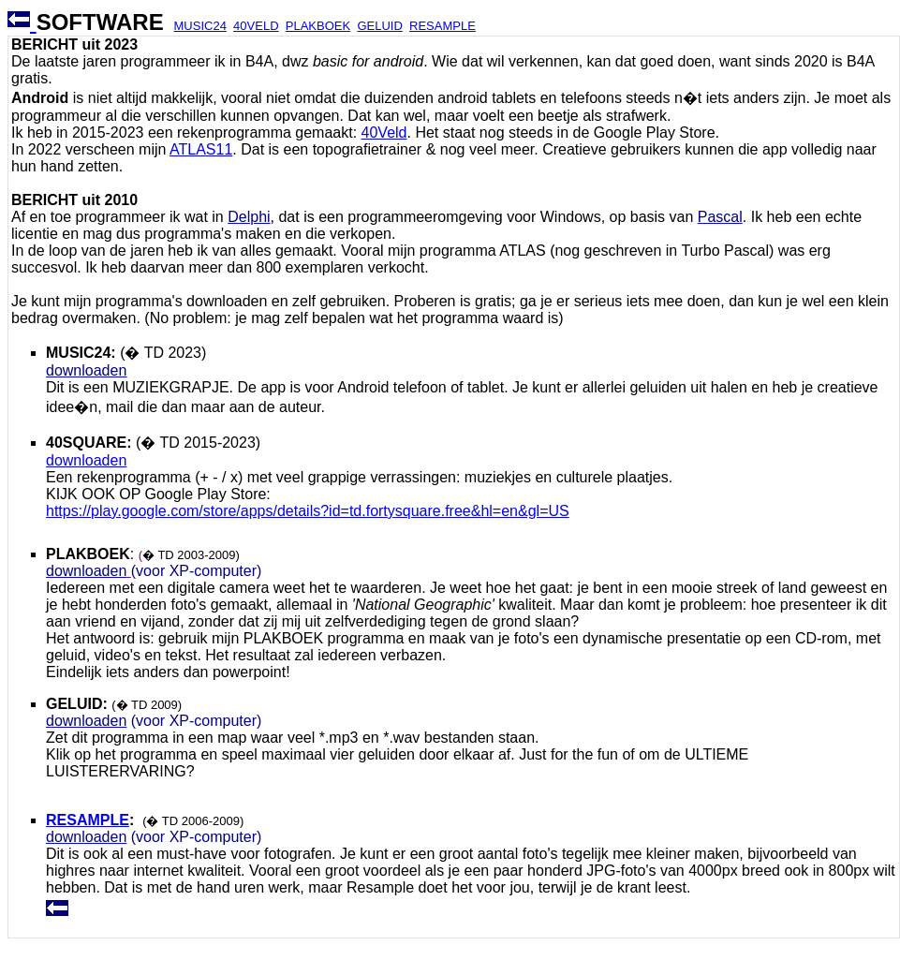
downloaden (86, 460)
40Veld (384, 132)
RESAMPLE (442, 26)
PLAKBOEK (318, 26)
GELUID (379, 26)
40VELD (255, 26)
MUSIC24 (200, 26)
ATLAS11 (201, 149)
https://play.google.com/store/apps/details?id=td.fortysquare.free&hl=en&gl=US (307, 511)
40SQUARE (86, 442)
